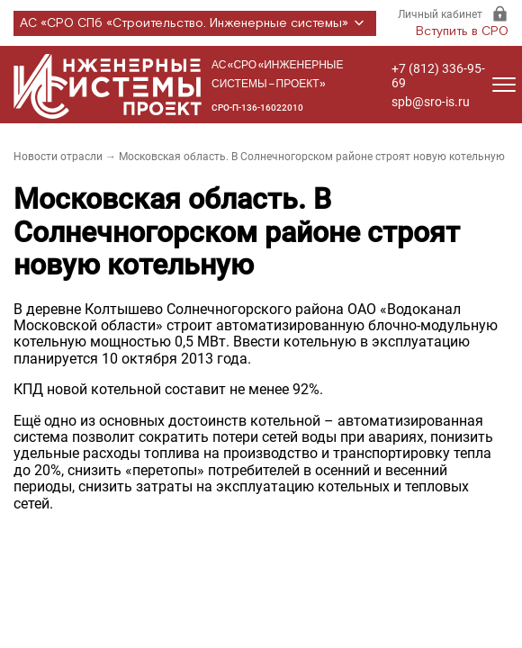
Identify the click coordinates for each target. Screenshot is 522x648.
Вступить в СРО (462, 31)
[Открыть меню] (503, 84)
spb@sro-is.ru (431, 101)
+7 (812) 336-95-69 (438, 75)
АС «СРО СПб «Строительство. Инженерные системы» (195, 23)
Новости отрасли (58, 156)
